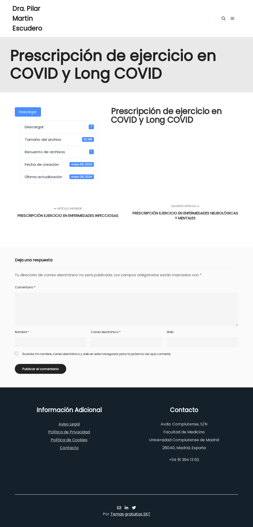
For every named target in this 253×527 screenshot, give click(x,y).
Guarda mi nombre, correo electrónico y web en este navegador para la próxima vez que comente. (96, 354)
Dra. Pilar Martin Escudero (27, 18)
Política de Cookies (69, 440)
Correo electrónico (106, 332)
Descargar (28, 111)
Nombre (22, 332)
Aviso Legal (69, 424)
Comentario (25, 287)
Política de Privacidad (69, 432)
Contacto (69, 448)
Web (170, 332)
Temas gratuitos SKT (130, 514)
